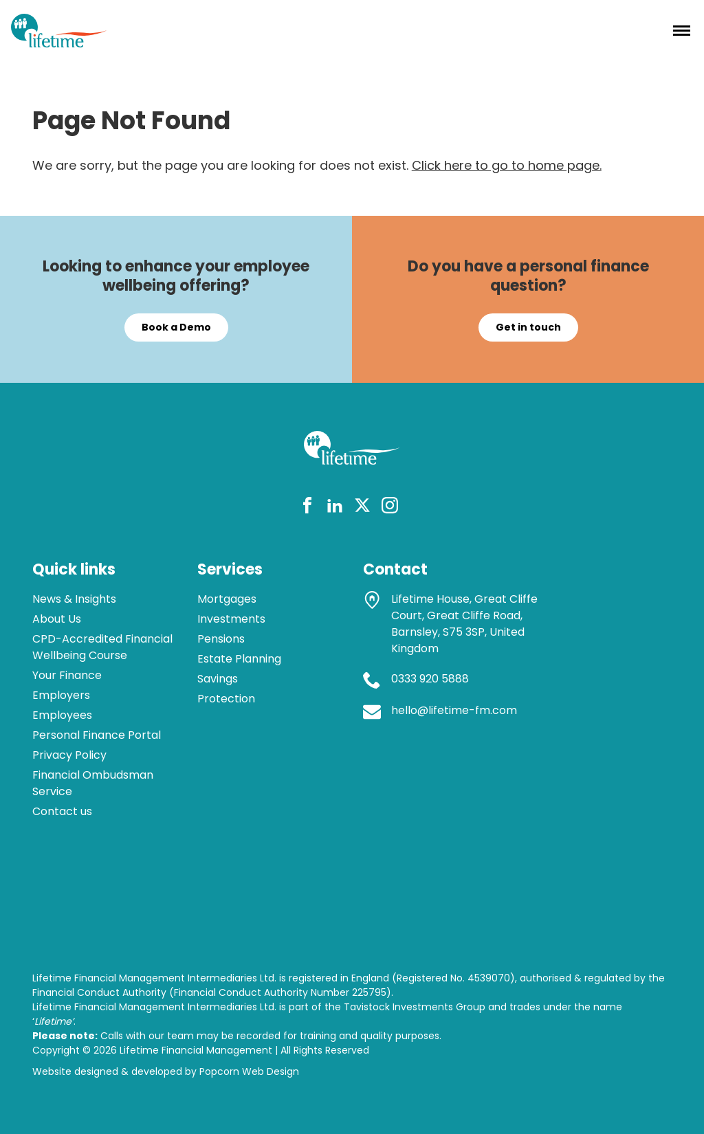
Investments (231, 619)
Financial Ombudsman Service (92, 783)
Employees (62, 715)
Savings (217, 679)
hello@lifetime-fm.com (454, 710)
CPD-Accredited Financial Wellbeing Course (102, 647)
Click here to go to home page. (507, 165)
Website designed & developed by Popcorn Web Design (165, 1071)
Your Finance (67, 675)
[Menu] (682, 30)
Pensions (221, 639)
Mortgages (226, 599)
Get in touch (528, 327)
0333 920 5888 (430, 679)
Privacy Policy (69, 755)
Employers (61, 695)
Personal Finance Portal (96, 735)
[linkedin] (335, 507)
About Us (56, 619)
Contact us (62, 811)
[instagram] (390, 507)
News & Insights (74, 599)
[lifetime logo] (59, 43)
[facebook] (307, 507)
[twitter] (362, 507)
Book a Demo (176, 327)
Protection (226, 699)
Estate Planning (239, 659)
